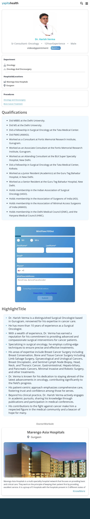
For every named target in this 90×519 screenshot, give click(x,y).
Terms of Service (51, 293)
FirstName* (22, 245)
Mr (20, 240)
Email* (20, 255)
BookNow (56, 48)
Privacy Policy (38, 293)
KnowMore (79, 491)
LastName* (51, 245)
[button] (19, 270)
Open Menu (86, 3)
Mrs (34, 240)
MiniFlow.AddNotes (25, 276)
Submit (45, 298)
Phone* (20, 265)
